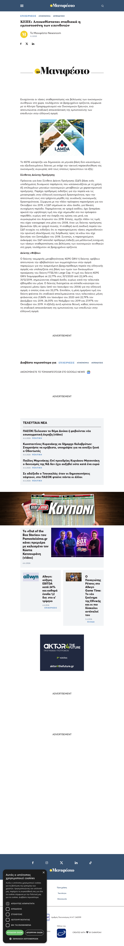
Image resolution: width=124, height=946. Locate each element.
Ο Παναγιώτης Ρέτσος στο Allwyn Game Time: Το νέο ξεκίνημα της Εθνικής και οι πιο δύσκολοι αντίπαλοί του (93, 596)
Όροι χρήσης (62, 887)
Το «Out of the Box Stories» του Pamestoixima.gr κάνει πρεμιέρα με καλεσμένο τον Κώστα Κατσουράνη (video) (36, 544)
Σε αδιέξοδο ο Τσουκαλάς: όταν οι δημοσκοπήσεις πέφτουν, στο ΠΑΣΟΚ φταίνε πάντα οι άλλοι (56, 475)
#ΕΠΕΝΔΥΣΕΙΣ (59, 16)
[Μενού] (21, 6)
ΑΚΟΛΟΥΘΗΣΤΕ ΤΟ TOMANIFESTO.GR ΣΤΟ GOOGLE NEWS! (55, 371)
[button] (25, 938)
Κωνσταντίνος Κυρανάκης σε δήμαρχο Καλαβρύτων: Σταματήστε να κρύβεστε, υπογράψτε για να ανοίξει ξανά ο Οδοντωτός (61, 447)
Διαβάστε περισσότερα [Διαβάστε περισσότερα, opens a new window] (29, 897)
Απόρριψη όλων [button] (34, 932)
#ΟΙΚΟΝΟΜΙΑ (44, 16)
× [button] (43, 873)
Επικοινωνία (62, 899)
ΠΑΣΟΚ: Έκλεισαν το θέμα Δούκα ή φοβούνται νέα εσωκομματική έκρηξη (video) (57, 432)
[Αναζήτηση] (102, 5)
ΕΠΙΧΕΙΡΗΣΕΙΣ (28, 16)
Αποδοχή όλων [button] (15, 932)
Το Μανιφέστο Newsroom (45, 33)
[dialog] (25, 906)
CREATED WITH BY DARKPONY (87, 932)
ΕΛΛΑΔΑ (91, 622)
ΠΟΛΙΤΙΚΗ (37, 438)
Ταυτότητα (62, 893)
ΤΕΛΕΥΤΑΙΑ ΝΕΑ (35, 423)
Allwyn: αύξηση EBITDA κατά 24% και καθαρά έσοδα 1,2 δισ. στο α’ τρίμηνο (49, 589)
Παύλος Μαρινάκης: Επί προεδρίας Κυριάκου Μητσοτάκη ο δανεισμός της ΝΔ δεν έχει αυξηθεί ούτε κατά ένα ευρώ (61, 462)
